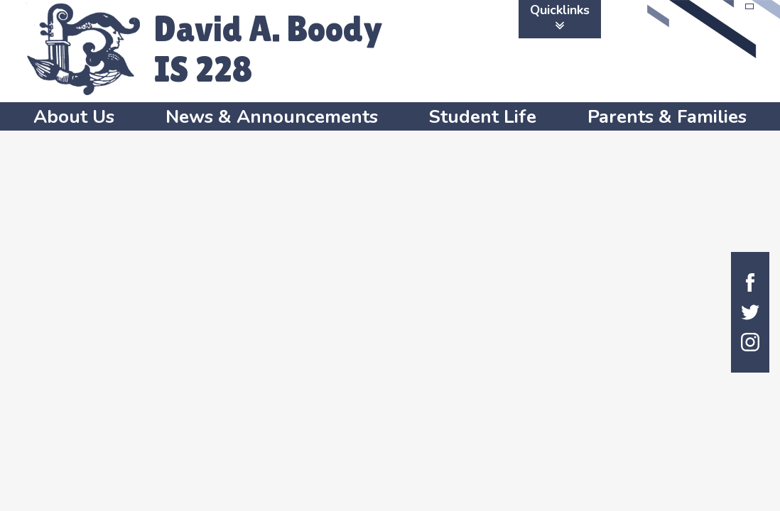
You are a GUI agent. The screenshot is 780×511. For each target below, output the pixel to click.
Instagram (750, 342)
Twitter (750, 312)
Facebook (750, 282)
